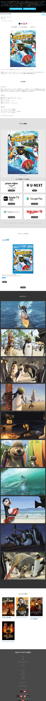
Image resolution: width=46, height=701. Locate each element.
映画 (23, 664)
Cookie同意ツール (41, 3)
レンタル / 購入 (11, 190)
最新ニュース (23, 674)
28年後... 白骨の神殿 (6, 617)
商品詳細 (4, 281)
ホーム (23, 656)
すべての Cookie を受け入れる (16, 8)
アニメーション (10, 20)
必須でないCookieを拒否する (29, 8)
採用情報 (23, 677)
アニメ (23, 667)
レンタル (34, 190)
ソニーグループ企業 (5, 6)
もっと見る (23, 287)
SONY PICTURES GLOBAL (23, 686)
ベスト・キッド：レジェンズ (8, 641)
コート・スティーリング (21, 617)
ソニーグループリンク (23, 684)
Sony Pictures (42, 5)
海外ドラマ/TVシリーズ (23, 665)
